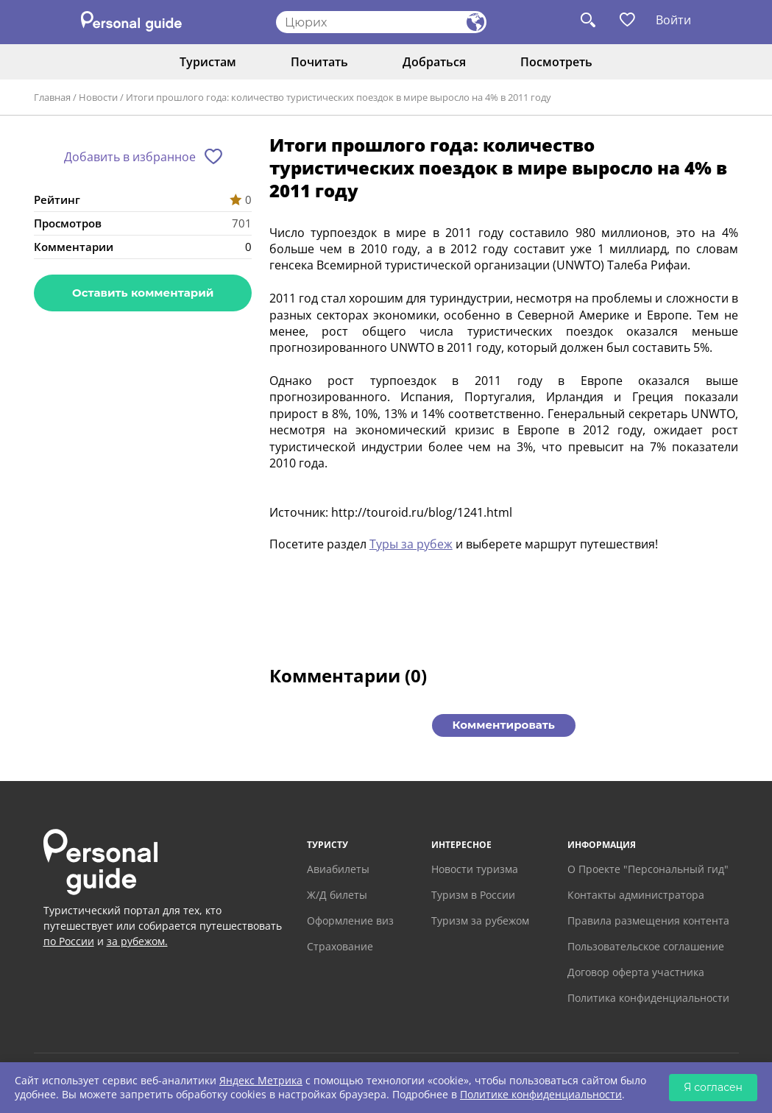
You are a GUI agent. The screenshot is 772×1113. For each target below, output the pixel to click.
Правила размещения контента (648, 921)
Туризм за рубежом (480, 921)
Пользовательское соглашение (645, 946)
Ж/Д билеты (337, 895)
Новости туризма (474, 869)
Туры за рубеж (411, 544)
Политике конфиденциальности (541, 1094)
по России (68, 941)
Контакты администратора (635, 895)
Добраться (434, 62)
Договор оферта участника (635, 972)
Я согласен (713, 1087)
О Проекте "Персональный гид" (648, 869)
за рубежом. (137, 941)
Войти (673, 20)
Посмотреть (556, 62)
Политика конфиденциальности (648, 998)
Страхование (340, 946)
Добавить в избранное (130, 157)
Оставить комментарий (142, 293)
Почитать (319, 62)
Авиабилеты (338, 869)
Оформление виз (350, 921)
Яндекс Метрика (260, 1080)
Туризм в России (473, 895)
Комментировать (504, 725)
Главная (52, 97)
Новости (98, 97)
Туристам (208, 62)
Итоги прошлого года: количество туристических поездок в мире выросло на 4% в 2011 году (338, 97)
